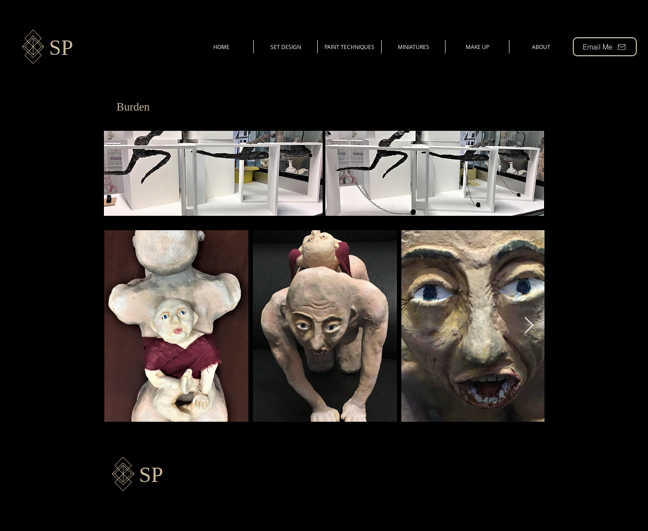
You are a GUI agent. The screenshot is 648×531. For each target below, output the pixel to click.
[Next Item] (529, 326)
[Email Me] (605, 46)
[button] (213, 173)
